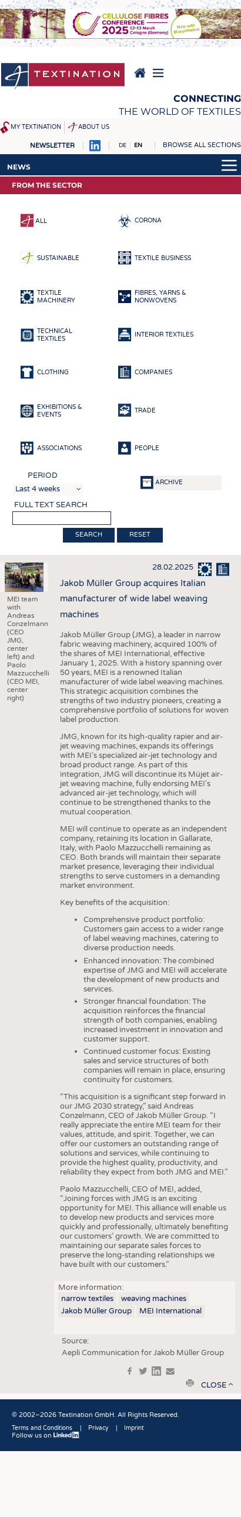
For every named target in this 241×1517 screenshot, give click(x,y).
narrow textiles (87, 1298)
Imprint (134, 1428)
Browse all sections (202, 145)
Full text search (51, 505)
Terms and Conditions (42, 1428)
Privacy (98, 1428)
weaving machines (153, 1298)
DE (122, 145)
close (213, 1385)
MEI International (170, 1311)
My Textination (36, 127)
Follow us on (46, 1435)
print (190, 1383)
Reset (139, 534)
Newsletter (52, 145)
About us (93, 127)
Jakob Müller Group (96, 1311)
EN (138, 145)
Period (43, 475)
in (156, 1371)
